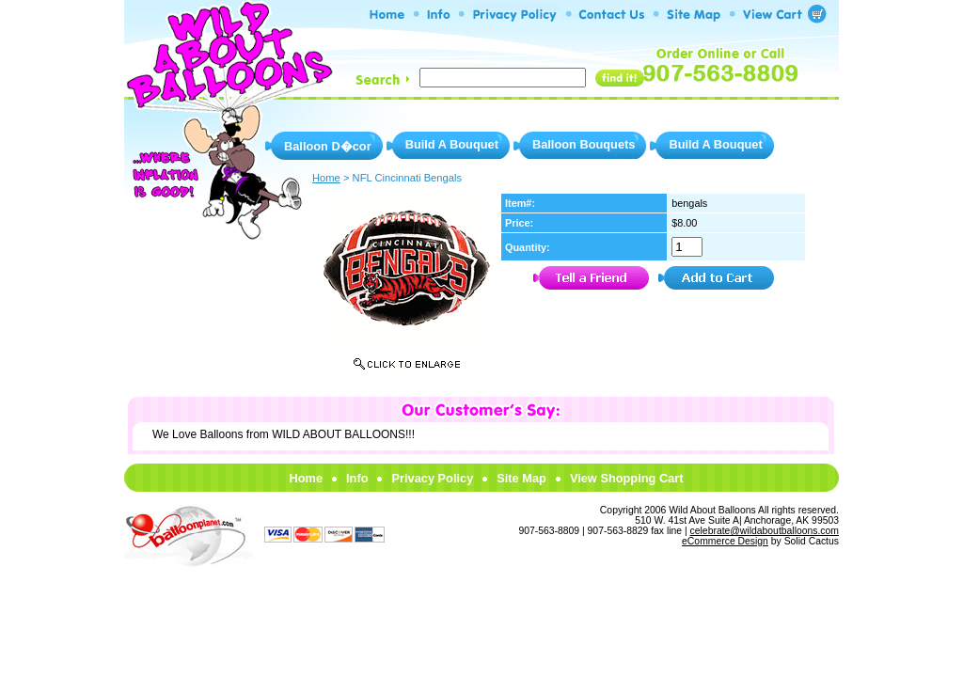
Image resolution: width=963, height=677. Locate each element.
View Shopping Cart (627, 478)
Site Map (521, 478)
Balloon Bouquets (583, 144)
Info (357, 478)
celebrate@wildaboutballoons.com (764, 531)
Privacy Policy (432, 478)
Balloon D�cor (327, 146)
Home (306, 478)
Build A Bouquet (451, 144)
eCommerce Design (725, 541)
